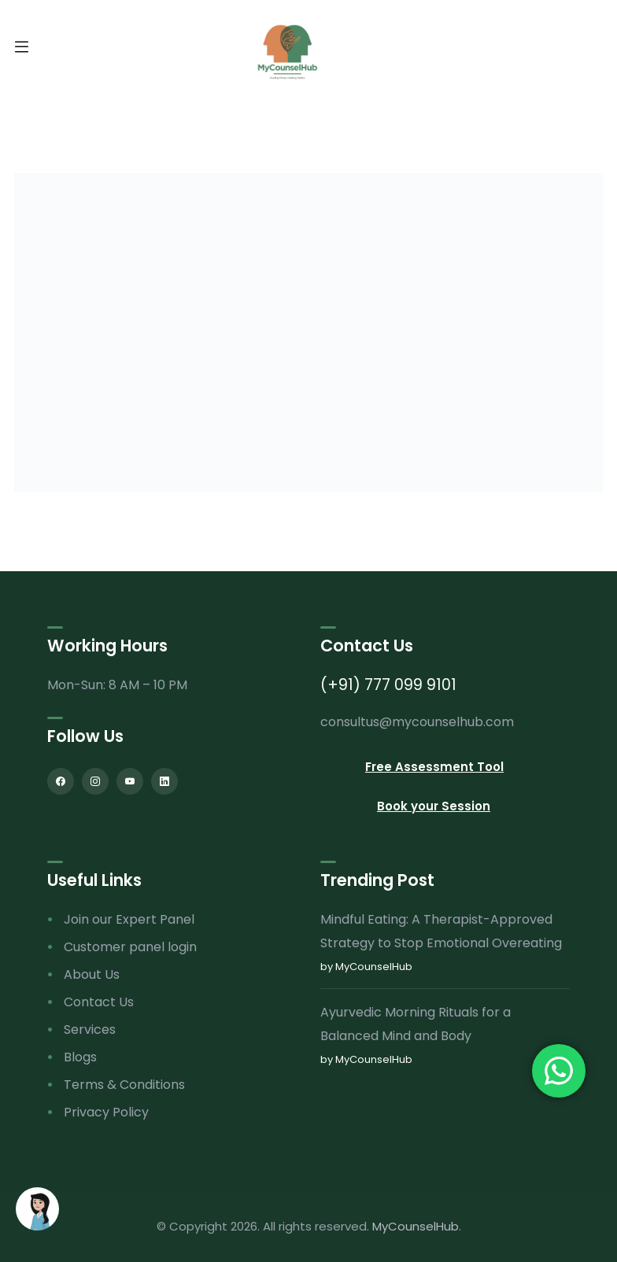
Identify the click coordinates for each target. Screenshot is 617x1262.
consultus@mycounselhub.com (417, 722)
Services (90, 1029)
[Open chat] (37, 1209)
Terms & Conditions (124, 1085)
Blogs (80, 1057)
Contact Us (99, 1002)
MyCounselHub (415, 1226)
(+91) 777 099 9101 (388, 685)
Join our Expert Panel (129, 919)
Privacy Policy (106, 1112)
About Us (92, 974)
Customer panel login (130, 947)
